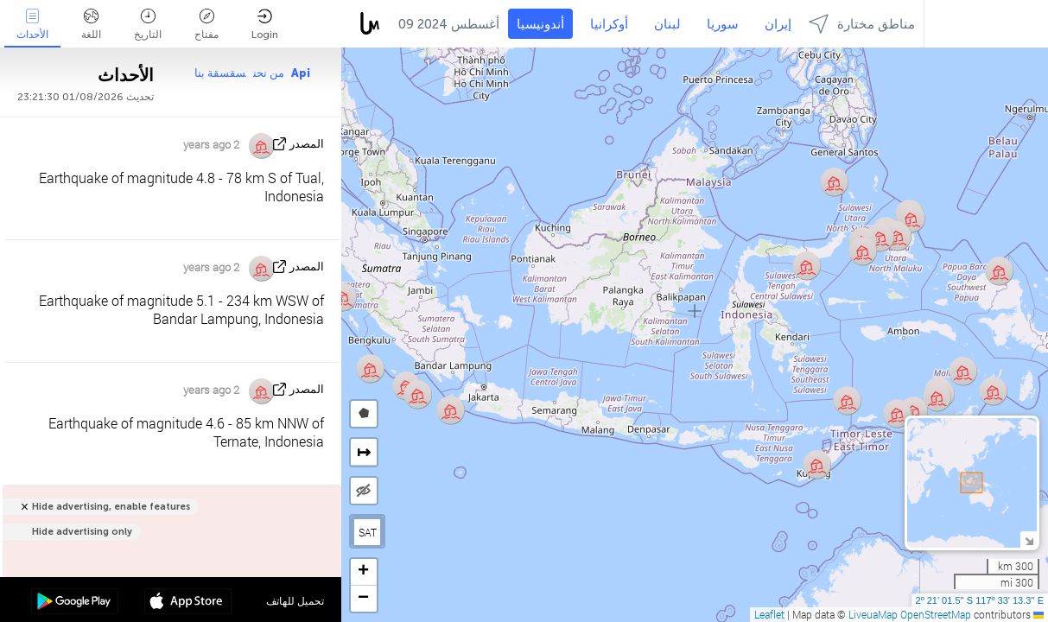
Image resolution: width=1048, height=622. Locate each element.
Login (264, 25)
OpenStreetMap (935, 614)
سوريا (723, 24)
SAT (368, 532)
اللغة (91, 25)
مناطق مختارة (862, 24)
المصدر (306, 143)
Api (300, 73)
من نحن (268, 73)
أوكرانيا (609, 24)
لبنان (667, 24)
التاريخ (148, 25)
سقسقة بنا (220, 73)
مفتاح (206, 25)
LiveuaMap (873, 614)
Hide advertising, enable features (111, 506)
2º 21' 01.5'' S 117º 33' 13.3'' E (980, 600)
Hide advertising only (82, 531)
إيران (778, 24)
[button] (834, 182)
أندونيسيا (540, 24)
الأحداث (32, 25)
